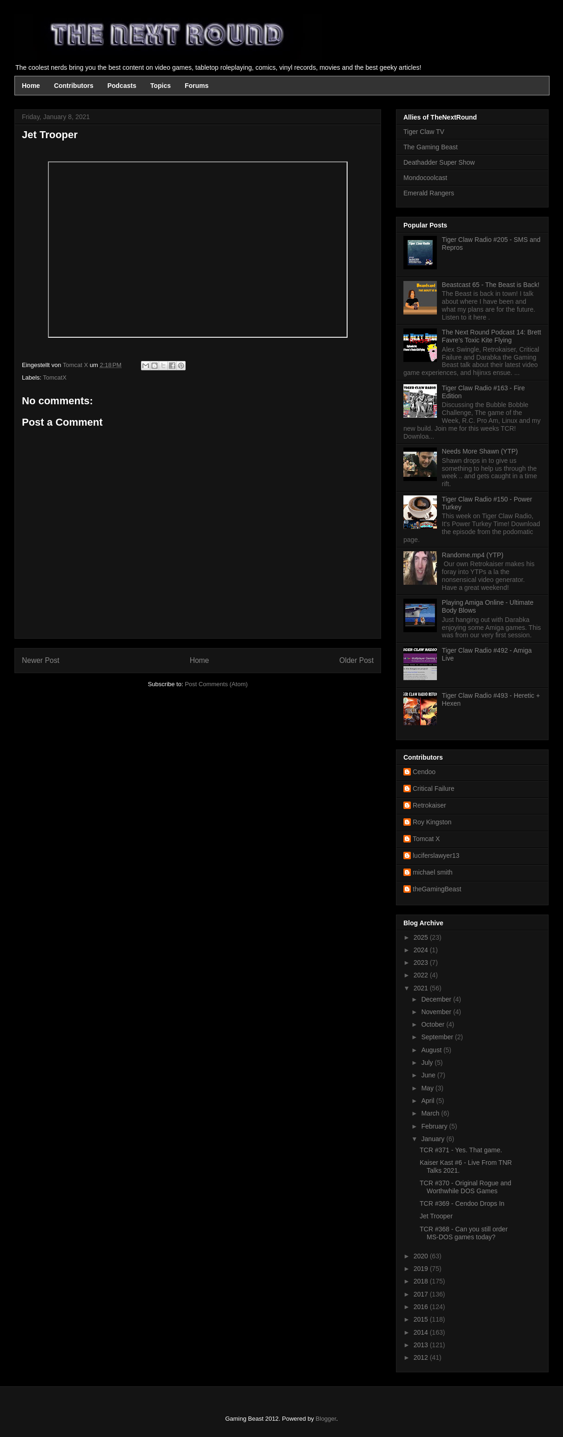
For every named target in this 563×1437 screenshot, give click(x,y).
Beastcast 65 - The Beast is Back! (491, 284)
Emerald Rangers (428, 193)
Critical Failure (433, 788)
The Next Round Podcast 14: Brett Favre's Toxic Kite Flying (491, 336)
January (433, 1139)
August (432, 1050)
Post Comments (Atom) (216, 684)
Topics (160, 85)
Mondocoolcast (425, 177)
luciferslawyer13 (436, 855)
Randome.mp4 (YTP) (472, 555)
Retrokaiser (429, 805)
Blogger (325, 1418)
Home (31, 85)
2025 (422, 937)
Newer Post (41, 660)
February (435, 1126)
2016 (422, 1306)
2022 (422, 975)
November (437, 1012)
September (438, 1037)
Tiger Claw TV (423, 131)
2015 (422, 1319)
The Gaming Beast (430, 147)
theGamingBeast (437, 889)
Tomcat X (426, 838)
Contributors (74, 85)
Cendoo (424, 771)
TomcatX (55, 377)
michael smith (433, 872)
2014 (422, 1332)
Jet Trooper (436, 1216)
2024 (422, 950)
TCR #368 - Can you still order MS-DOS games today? (464, 1233)
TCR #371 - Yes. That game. (461, 1150)
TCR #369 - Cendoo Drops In (462, 1203)
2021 (422, 988)
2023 (422, 962)
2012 (422, 1357)
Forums (196, 85)
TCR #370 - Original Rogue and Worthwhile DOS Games (465, 1187)
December (437, 999)
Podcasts (121, 85)
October (433, 1024)
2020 (422, 1256)
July (428, 1062)
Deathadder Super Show (439, 162)
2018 (422, 1281)
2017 (422, 1294)
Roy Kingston (432, 822)
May (428, 1088)
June (429, 1075)
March (431, 1113)
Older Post (356, 660)
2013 (422, 1345)
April (428, 1100)
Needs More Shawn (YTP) (480, 451)
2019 (422, 1268)
